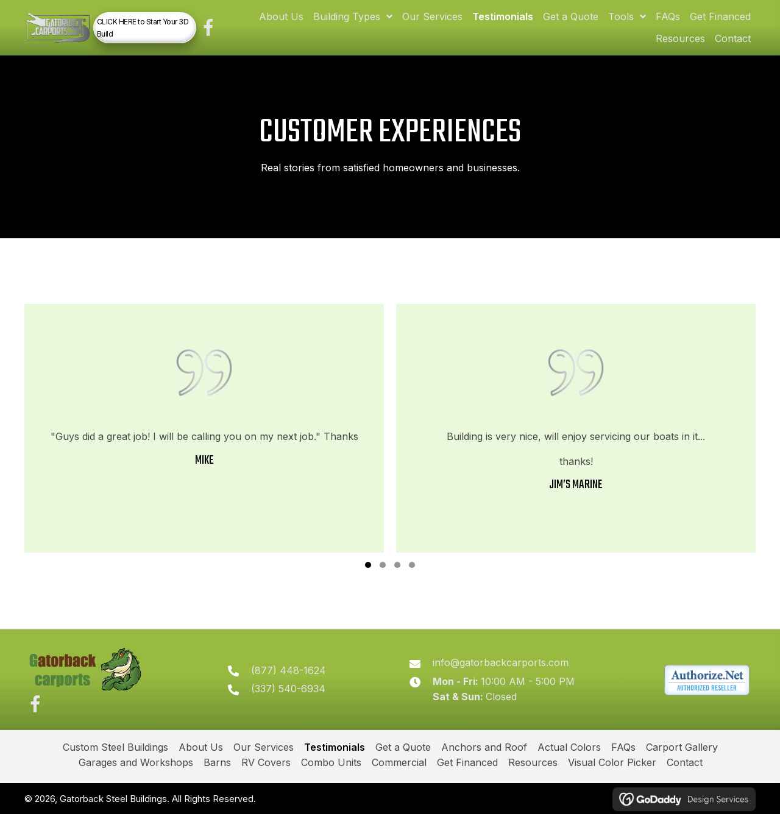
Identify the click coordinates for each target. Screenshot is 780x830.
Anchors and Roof (484, 762)
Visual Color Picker (612, 778)
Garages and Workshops (136, 778)
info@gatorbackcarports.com (505, 675)
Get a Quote (403, 762)
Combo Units (331, 778)
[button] (232, 33)
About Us (201, 762)
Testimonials (334, 762)
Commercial (399, 778)
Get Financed (467, 778)
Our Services (263, 762)
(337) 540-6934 (297, 702)
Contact (685, 778)
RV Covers (266, 778)
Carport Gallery (682, 762)
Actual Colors (569, 762)
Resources (533, 778)
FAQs (623, 762)
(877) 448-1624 (297, 683)
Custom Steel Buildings (115, 762)
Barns (217, 778)
